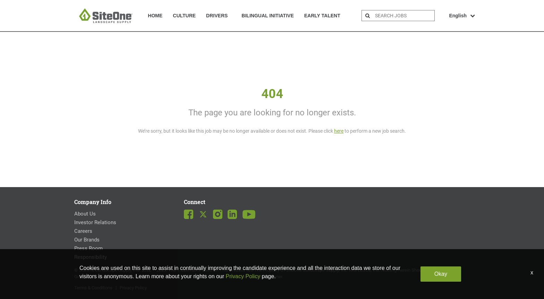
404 (272, 94)
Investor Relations (95, 222)
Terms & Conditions (93, 287)
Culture (184, 15)
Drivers (217, 15)
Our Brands (87, 240)
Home (155, 15)
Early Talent (322, 15)
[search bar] (403, 15)
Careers (83, 231)
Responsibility (90, 257)
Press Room (88, 248)
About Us (85, 214)
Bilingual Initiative (267, 15)
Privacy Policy (133, 287)
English (462, 15)
